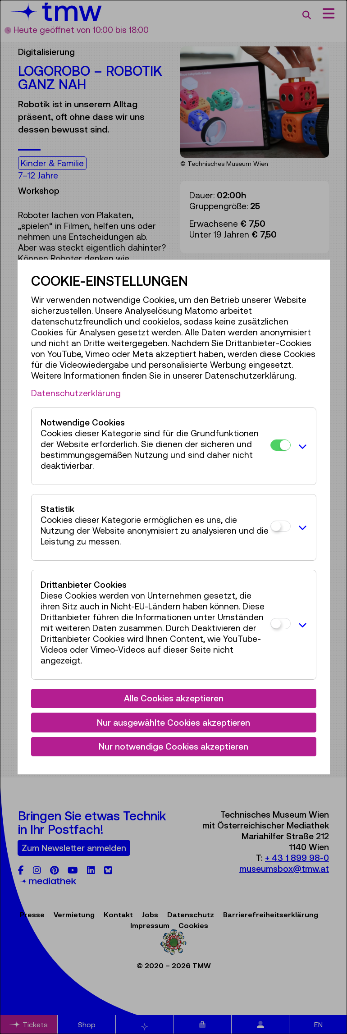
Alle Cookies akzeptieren (174, 698)
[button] (301, 446)
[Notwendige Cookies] (280, 445)
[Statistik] (280, 526)
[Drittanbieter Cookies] (280, 623)
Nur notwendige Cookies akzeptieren (173, 746)
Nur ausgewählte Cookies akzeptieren (173, 722)
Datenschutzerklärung (76, 393)
